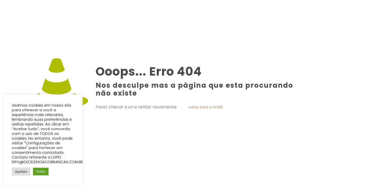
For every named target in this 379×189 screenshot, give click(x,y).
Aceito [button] (40, 171)
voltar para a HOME (205, 107)
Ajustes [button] (21, 171)
